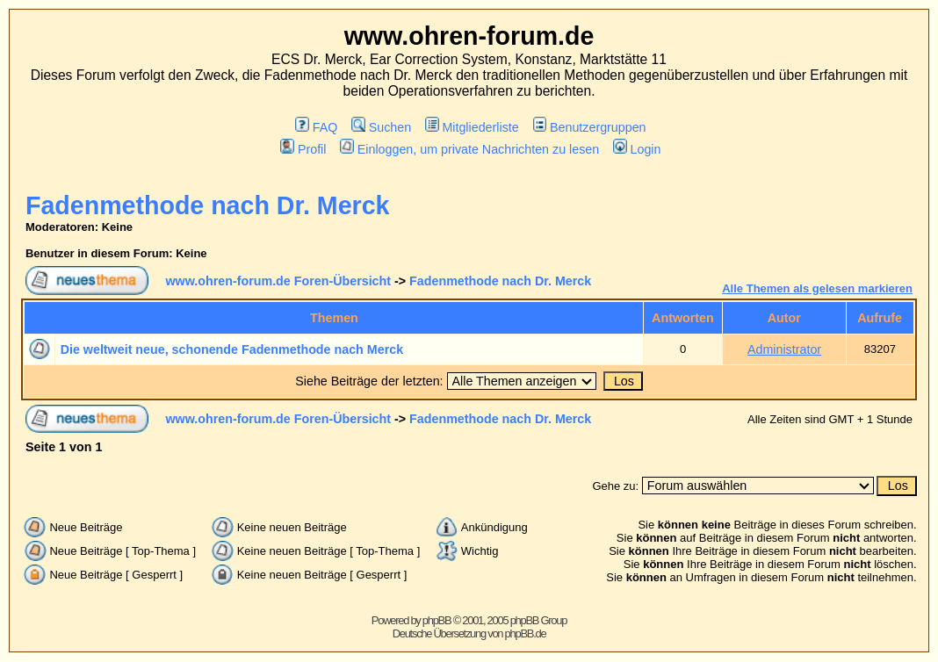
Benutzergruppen (589, 127)
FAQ (316, 127)
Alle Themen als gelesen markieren (817, 288)
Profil (303, 149)
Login (636, 149)
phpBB (436, 620)
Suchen (381, 127)
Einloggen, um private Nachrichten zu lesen (469, 149)
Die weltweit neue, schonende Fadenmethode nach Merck (232, 349)
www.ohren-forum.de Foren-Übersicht (278, 281)
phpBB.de (525, 633)
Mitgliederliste (472, 127)
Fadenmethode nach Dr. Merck (207, 205)
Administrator (784, 349)
